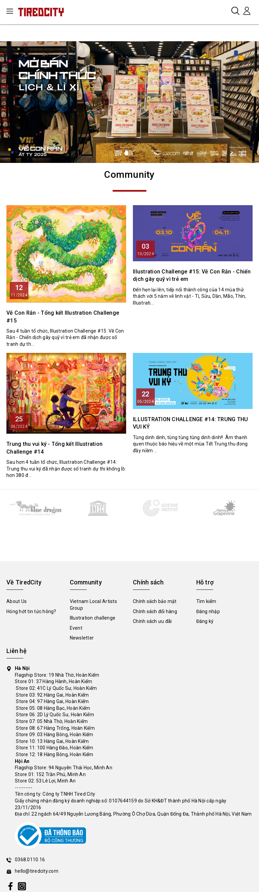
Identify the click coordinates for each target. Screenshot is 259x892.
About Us (16, 601)
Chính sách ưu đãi (152, 621)
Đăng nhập (208, 611)
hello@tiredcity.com (36, 871)
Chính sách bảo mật (155, 601)
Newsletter (82, 638)
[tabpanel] (129, 102)
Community (129, 174)
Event (76, 628)
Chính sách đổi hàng (155, 611)
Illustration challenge (93, 618)
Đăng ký (205, 621)
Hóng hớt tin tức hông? (31, 611)
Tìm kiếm (206, 601)
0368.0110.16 (30, 859)
